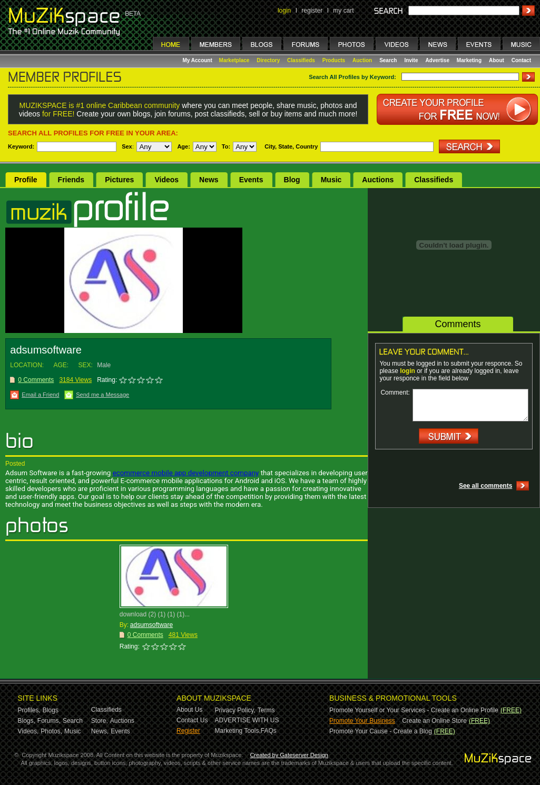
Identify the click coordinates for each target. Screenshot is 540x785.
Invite (411, 60)
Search (388, 60)
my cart (343, 10)
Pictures (119, 179)
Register (188, 730)
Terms (266, 710)
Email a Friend (40, 394)
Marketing (469, 60)
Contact (521, 60)
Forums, (49, 720)
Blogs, (26, 720)
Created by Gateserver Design (289, 755)
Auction (362, 60)
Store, (99, 720)
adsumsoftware (151, 625)
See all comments (485, 485)
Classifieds (301, 60)
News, (100, 731)
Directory (268, 60)
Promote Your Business (362, 720)
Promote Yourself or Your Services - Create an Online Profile (413, 710)
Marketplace (234, 60)
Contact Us (192, 720)
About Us (189, 709)
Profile (25, 179)
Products (333, 60)
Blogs (50, 710)
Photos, (51, 731)
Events (251, 179)
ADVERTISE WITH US (247, 720)
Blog (292, 179)
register (311, 10)
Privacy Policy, (235, 710)
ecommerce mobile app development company (186, 473)
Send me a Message (102, 394)
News (209, 179)
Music (331, 179)
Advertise (437, 60)
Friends (71, 179)
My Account (198, 60)
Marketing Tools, (238, 730)
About (496, 60)
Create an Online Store (434, 720)
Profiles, (29, 710)
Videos (166, 179)
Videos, (28, 731)
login (284, 10)
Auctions (378, 179)
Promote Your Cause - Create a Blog (380, 731)
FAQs (269, 730)
